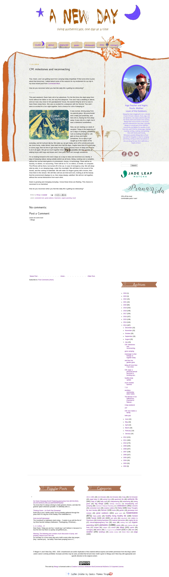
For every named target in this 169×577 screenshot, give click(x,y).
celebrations (122, 506)
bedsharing (126, 501)
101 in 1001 (90, 497)
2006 (125, 455)
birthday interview (115, 503)
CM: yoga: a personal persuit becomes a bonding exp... (131, 372)
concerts (135, 506)
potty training (128, 525)
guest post (118, 513)
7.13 (126, 387)
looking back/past (102, 520)
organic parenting (67, 198)
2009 (125, 446)
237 (126, 408)
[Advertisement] (129, 240)
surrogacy (89, 530)
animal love (107, 499)
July (126, 342)
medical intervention (118, 520)
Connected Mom (54, 83)
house (93, 518)
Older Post (91, 276)
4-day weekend (130, 405)
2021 (125, 302)
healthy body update (129, 379)
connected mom (39, 198)
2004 (125, 460)
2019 (125, 308)
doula (114, 510)
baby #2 (94, 501)
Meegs (56, 566)
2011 (125, 440)
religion (105, 527)
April (126, 425)
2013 (125, 325)
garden (121, 510)
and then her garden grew (130, 361)
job (103, 518)
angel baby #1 (94, 499)
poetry (118, 525)
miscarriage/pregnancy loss (99, 522)
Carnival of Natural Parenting (105, 506)
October (128, 333)
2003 (125, 463)
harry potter (97, 516)
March (127, 428)
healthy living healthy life (116, 516)
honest (135, 516)
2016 (125, 316)
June (127, 419)
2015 (125, 319)
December (128, 328)
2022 (125, 299)
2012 (125, 437)
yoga (136, 532)
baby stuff (103, 501)
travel (74, 198)
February (128, 431)
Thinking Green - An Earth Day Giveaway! (47, 510)
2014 (125, 322)
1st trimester (102, 497)
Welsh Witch (126, 532)
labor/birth (124, 518)
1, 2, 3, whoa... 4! (39, 526)
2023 (125, 296)
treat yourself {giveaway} (41, 518)
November (128, 330)
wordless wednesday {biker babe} (129, 392)
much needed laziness (129, 383)
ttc (127, 530)
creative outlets (109, 508)
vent (133, 530)
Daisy (120, 508)
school (113, 527)
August (127, 339)
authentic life (132, 499)
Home (63, 276)
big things (99, 504)
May (126, 422)
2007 (125, 452)
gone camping (129, 351)
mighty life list (133, 520)
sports (132, 527)
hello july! (128, 415)
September (129, 336)
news (114, 522)
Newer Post (33, 276)
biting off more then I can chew (131, 366)
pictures (103, 525)
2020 (125, 305)
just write (114, 518)
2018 (125, 311)
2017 (125, 313)
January (128, 434)
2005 (125, 457)
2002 (125, 466)
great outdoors (49, 198)
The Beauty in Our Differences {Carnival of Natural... (131, 399)
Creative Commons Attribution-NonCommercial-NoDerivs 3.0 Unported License (97, 566)
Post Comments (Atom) (46, 280)
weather (89, 532)
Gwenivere (57, 198)
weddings (102, 532)
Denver (104, 510)
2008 (125, 449)
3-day (124, 497)
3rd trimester (133, 497)
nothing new (124, 522)
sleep (122, 527)
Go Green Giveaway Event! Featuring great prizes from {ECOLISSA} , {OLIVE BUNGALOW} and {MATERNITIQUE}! (56, 502)
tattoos (99, 530)
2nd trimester (114, 497)
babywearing (115, 501)
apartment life (119, 499)
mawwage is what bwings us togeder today (130, 356)
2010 (125, 443)
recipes (96, 527)
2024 (125, 293)
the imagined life (109, 529)
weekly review (113, 532)
